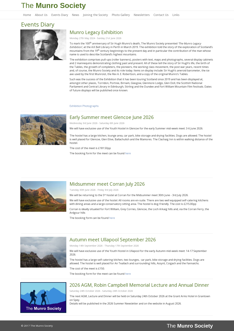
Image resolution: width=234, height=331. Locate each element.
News (75, 15)
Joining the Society (95, 15)
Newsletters (142, 15)
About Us (41, 15)
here (128, 153)
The (53, 5)
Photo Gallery (121, 15)
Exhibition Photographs (84, 106)
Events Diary (59, 15)
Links (175, 15)
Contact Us (161, 15)
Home (27, 15)
